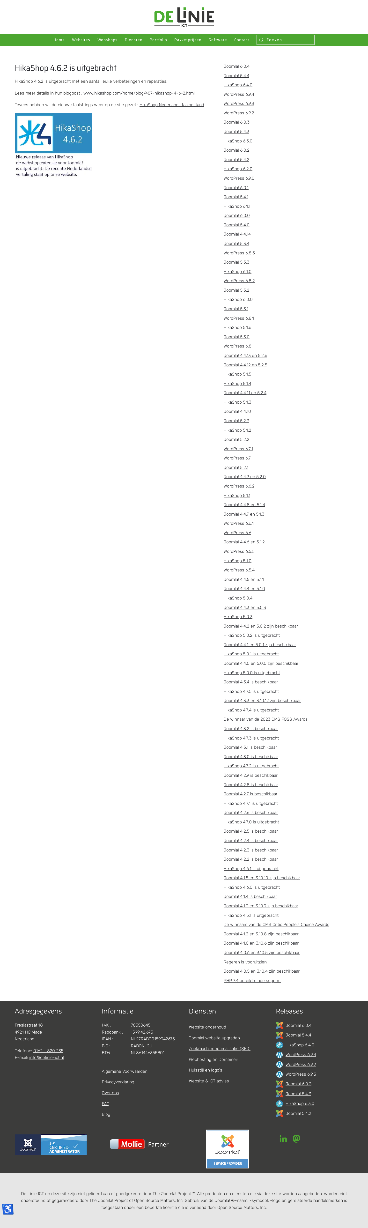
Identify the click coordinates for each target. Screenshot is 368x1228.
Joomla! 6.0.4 (237, 66)
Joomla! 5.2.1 (236, 467)
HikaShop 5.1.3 (237, 402)
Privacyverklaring (118, 1082)
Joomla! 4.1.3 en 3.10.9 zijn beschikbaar (261, 905)
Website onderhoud (207, 1027)
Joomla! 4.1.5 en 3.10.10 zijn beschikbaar (262, 877)
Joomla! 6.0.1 (236, 187)
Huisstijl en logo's (205, 1070)
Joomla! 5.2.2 (236, 439)
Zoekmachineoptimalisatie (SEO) (219, 1048)
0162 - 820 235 (48, 1050)
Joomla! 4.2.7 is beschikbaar (250, 794)
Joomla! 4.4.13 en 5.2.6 (245, 355)
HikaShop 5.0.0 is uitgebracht (252, 672)
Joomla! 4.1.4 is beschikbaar (250, 896)
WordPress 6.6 (237, 532)
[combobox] (286, 40)
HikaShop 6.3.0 (238, 141)
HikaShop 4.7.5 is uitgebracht (251, 691)
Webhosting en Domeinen (213, 1059)
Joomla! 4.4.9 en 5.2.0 (245, 476)
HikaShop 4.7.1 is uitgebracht (251, 803)
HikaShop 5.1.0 (237, 560)
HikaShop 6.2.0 (238, 168)
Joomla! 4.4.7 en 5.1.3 (244, 514)
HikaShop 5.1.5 (237, 374)
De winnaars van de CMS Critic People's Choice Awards (276, 924)
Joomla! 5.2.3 (236, 420)
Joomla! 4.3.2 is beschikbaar (251, 728)
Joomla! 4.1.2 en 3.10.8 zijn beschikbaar (261, 934)
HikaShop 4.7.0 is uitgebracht (251, 822)
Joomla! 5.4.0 (237, 224)
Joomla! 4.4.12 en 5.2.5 (245, 364)
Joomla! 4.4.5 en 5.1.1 (244, 579)
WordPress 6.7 (237, 458)
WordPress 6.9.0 (239, 178)
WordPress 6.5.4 (239, 570)
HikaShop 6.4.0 (238, 84)
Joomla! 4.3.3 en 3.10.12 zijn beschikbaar (262, 700)
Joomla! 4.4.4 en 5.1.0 (244, 588)
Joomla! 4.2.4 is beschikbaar (251, 840)
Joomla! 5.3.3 (236, 262)
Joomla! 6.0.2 (237, 150)
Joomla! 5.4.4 (236, 75)
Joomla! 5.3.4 (236, 243)
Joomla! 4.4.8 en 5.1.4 (244, 504)
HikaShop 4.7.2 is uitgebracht (251, 765)
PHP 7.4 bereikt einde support (252, 980)
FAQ (106, 1103)
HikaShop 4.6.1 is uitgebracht (251, 868)
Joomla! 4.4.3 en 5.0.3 (245, 607)
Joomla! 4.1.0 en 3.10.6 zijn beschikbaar (261, 943)
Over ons (110, 1092)
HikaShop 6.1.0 (237, 271)
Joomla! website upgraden (214, 1038)
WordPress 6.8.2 (239, 280)
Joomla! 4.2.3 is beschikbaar (251, 850)
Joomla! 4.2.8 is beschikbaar (251, 784)
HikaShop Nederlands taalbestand (172, 104)
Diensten (133, 40)
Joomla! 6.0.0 (237, 215)
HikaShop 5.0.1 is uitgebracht (251, 653)
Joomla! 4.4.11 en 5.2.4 (245, 392)
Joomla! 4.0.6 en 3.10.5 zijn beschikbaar (262, 952)
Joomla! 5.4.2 (236, 159)
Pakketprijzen (187, 40)
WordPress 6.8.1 (239, 318)
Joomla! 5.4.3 (236, 131)
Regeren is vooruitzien (245, 962)
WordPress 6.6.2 (239, 486)
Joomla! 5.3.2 (236, 290)
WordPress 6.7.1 (238, 448)
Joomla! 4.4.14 (237, 234)
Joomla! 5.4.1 (236, 196)
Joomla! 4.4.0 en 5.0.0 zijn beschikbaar (261, 663)
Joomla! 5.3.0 (237, 336)
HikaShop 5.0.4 (238, 598)
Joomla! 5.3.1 (236, 308)
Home (59, 40)
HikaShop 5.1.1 (237, 495)
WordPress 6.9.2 (239, 113)
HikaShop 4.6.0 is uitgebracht (252, 887)
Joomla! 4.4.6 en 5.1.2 (244, 542)
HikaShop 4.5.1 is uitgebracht (251, 915)
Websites (81, 40)
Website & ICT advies (209, 1081)
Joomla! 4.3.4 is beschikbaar (251, 682)
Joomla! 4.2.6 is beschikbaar (251, 812)
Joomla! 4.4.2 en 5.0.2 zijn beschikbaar (261, 626)
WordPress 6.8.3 (239, 253)
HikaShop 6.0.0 (238, 299)
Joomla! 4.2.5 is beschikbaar (251, 831)
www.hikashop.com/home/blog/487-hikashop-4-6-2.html (139, 93)
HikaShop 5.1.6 (237, 327)
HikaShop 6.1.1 (237, 206)
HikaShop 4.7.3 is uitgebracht (251, 738)
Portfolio (158, 40)
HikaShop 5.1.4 (237, 383)
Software (218, 40)
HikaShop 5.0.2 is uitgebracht (252, 635)
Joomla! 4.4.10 (237, 411)
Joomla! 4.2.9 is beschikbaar (251, 775)
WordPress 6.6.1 (239, 523)
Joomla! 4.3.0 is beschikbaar (251, 756)
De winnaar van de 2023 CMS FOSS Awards (266, 719)
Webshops (107, 40)
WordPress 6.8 (237, 346)
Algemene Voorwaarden (124, 1071)
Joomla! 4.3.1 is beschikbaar (250, 747)
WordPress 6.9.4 (239, 94)
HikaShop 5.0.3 (238, 616)
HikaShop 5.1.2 (237, 430)
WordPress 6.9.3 (239, 103)
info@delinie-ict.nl (46, 1057)
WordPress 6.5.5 (239, 551)
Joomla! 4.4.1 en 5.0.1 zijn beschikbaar (260, 644)
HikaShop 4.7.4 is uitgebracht (251, 710)
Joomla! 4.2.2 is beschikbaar (251, 859)
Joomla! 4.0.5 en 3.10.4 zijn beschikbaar (262, 971)
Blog (106, 1114)
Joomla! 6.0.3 (237, 122)
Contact (241, 40)
